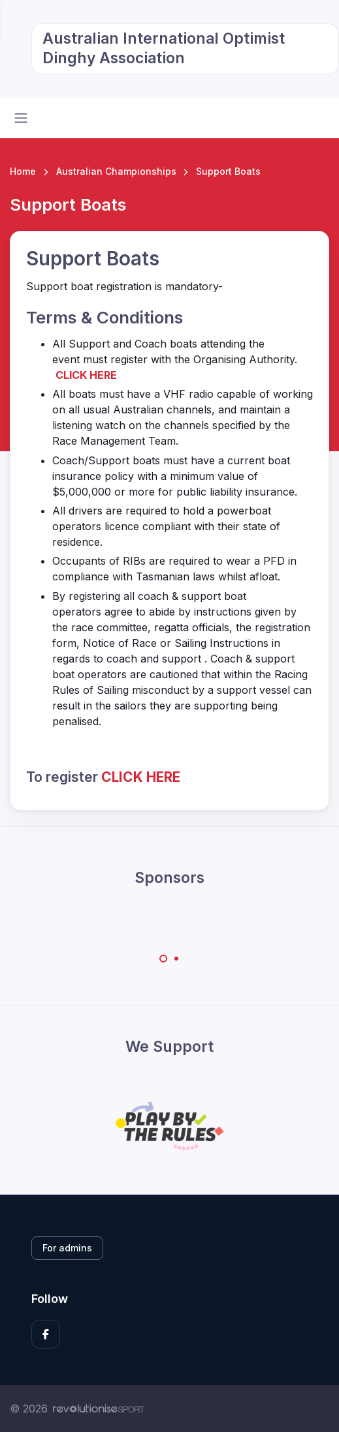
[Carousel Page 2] (176, 958)
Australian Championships (116, 171)
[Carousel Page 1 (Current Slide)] (163, 958)
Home (23, 171)
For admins (67, 1247)
